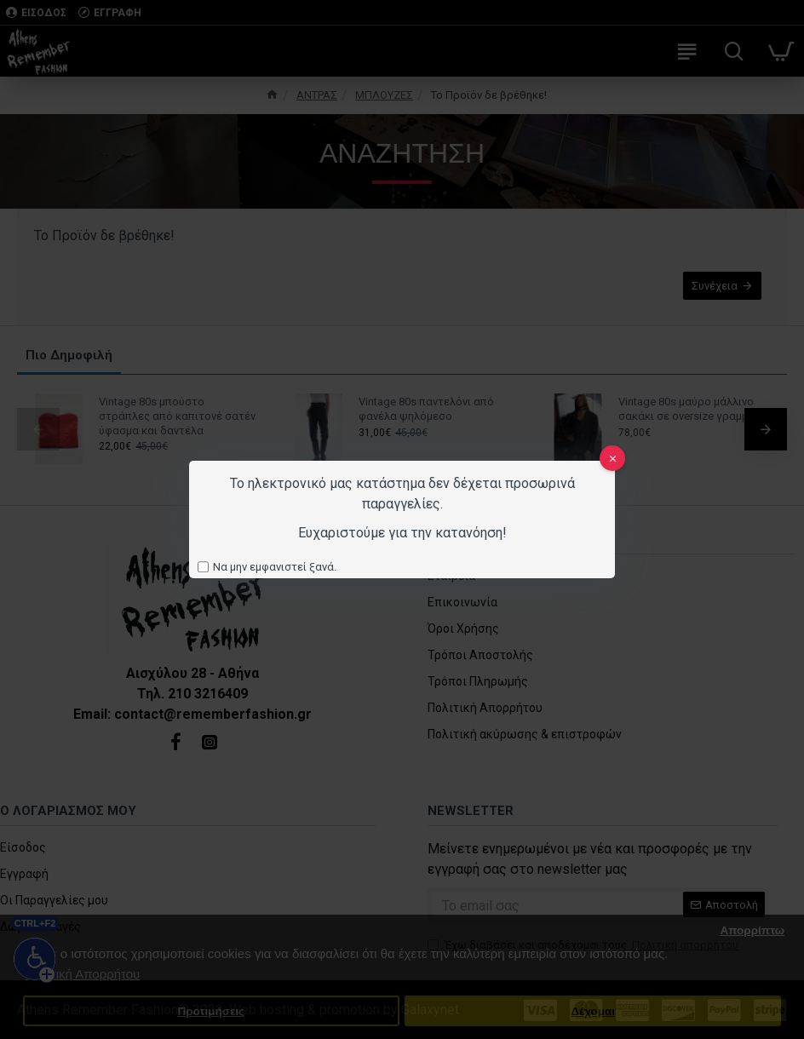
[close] (612, 458)
